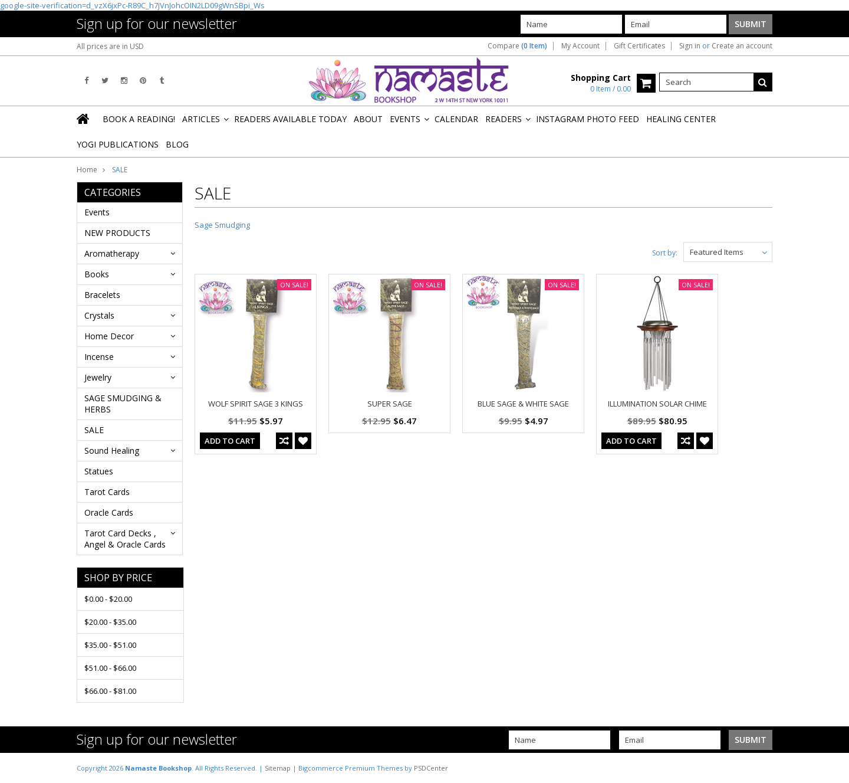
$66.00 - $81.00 (110, 691)
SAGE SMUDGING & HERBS (123, 403)
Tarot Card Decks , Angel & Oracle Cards (125, 539)
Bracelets (102, 294)
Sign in (689, 46)
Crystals (99, 315)
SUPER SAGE (389, 403)
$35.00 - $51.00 (110, 645)
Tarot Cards (107, 491)
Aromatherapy (111, 253)
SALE (94, 429)
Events (97, 212)
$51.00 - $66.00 (110, 668)
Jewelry (97, 377)
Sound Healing (111, 450)
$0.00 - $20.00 (108, 599)
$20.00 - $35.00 (110, 622)
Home (87, 170)
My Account (580, 46)
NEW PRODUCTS (117, 232)
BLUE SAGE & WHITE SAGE (523, 403)
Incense (99, 356)
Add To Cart (230, 440)
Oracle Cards (108, 512)
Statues (98, 471)
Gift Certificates (639, 46)
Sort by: (664, 253)
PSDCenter (431, 768)
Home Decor (109, 336)
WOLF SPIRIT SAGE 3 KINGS (255, 403)
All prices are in (110, 46)
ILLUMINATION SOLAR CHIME (657, 403)
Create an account (742, 46)
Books (96, 274)
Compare (517, 46)
